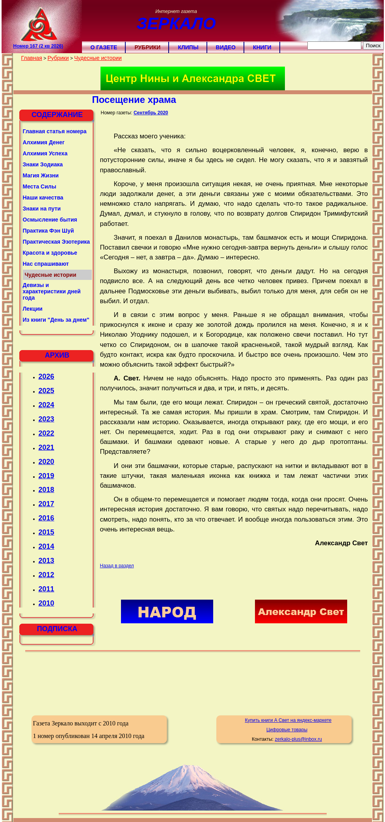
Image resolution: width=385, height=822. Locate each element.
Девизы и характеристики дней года (52, 291)
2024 (46, 405)
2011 (46, 589)
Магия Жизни (41, 175)
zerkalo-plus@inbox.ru (298, 739)
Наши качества (43, 197)
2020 (46, 462)
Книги (262, 47)
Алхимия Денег (44, 142)
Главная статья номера (55, 131)
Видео (226, 47)
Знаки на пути (42, 208)
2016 (46, 518)
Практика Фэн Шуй (48, 230)
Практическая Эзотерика (56, 242)
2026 (46, 376)
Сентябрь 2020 (151, 113)
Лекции (33, 309)
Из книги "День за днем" (56, 320)
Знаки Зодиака (43, 164)
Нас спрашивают (46, 264)
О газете (104, 47)
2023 (46, 419)
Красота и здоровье (50, 253)
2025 (46, 391)
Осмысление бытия (50, 219)
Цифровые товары (286, 730)
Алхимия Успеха (45, 153)
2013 (46, 561)
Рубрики (147, 47)
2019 (46, 476)
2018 (46, 490)
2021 (46, 447)
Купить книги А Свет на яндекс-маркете (288, 720)
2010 (46, 603)
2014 (46, 546)
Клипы (188, 47)
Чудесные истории (98, 58)
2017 (46, 504)
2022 (46, 433)
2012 (46, 575)
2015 (46, 532)
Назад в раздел (117, 566)
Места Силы (39, 186)
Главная (31, 58)
